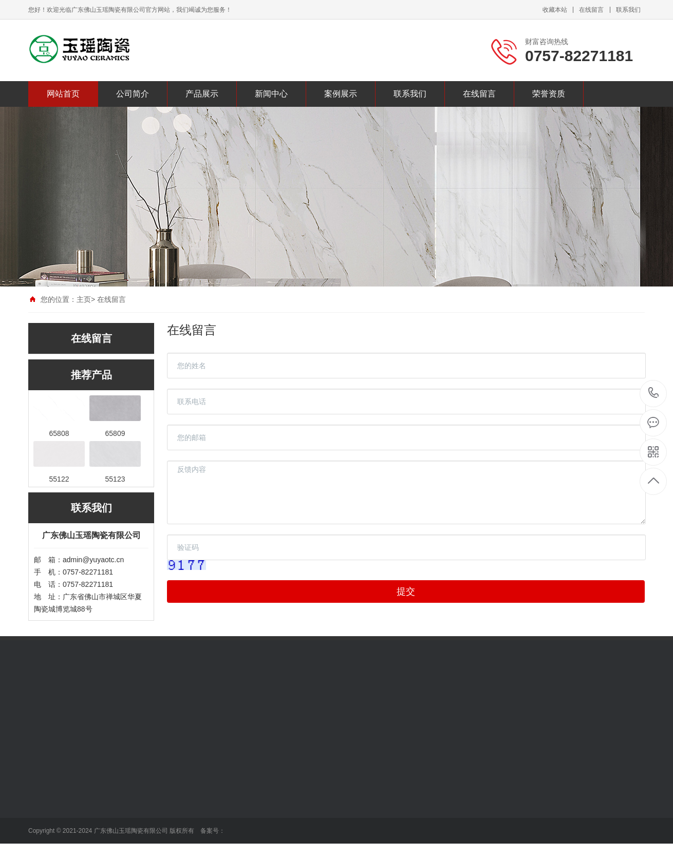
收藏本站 (555, 9)
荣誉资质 (548, 93)
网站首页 (63, 93)
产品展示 (201, 93)
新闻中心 (271, 93)
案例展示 (340, 93)
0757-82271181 (653, 393)
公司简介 (132, 93)
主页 (84, 299)
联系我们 (628, 9)
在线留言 (591, 9)
